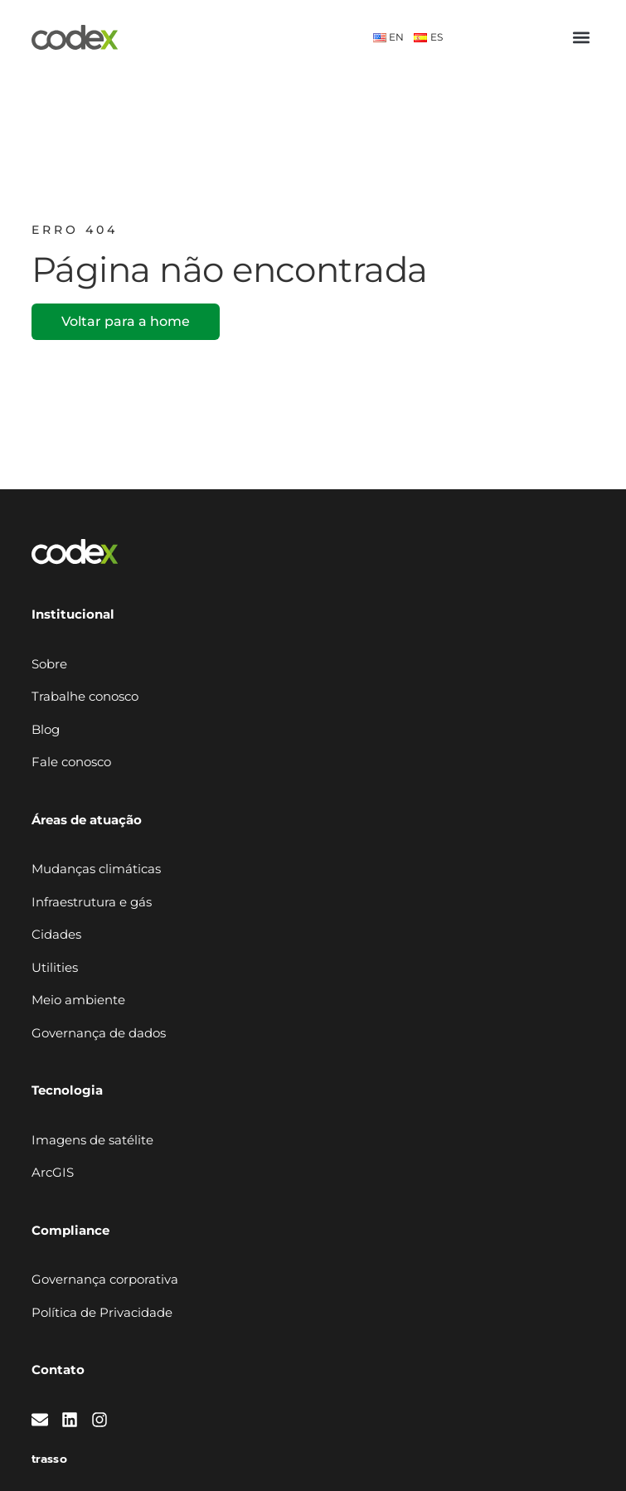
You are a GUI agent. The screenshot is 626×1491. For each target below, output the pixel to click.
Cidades (56, 934)
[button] (580, 37)
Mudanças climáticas (96, 869)
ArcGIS (53, 1172)
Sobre (49, 664)
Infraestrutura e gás (92, 902)
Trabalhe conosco (85, 696)
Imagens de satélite (92, 1140)
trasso (49, 1459)
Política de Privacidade (102, 1312)
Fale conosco (71, 762)
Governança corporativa (105, 1279)
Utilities (55, 967)
